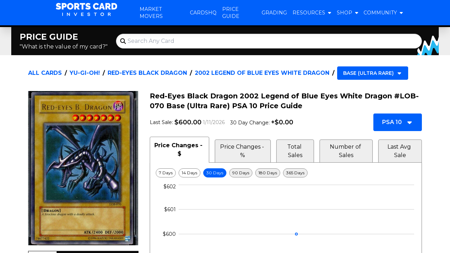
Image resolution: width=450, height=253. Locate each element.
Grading (274, 12)
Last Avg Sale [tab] (399, 150)
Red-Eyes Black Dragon (147, 73)
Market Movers (151, 12)
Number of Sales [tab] (346, 150)
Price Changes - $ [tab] (179, 149)
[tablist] (286, 150)
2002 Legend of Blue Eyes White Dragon (262, 73)
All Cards (45, 73)
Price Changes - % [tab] (242, 150)
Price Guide (230, 12)
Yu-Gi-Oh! (85, 73)
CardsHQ (203, 12)
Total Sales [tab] (295, 150)
